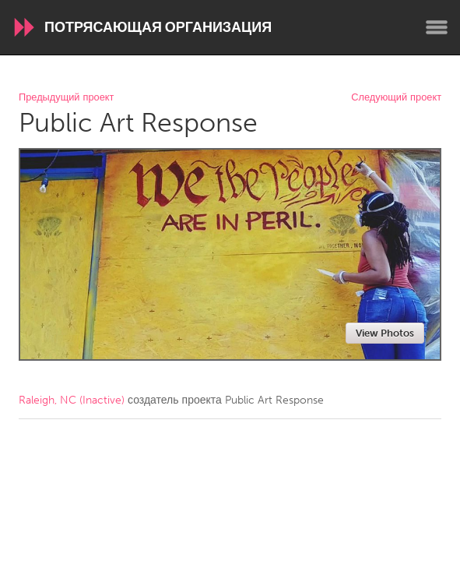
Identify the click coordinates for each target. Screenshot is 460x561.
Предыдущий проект (66, 98)
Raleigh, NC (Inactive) (72, 400)
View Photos (385, 333)
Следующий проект (396, 98)
